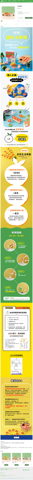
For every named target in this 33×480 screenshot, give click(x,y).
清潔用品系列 (23, 0)
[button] (15, 12)
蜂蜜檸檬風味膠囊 (14, 462)
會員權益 (13, 1)
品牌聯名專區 (19, 0)
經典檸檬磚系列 (14, 0)
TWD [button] (27, 1)
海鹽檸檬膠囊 (23, 462)
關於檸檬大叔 (9, 0)
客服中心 (16, 1)
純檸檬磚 (3, 462)
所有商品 (9, 1)
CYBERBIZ (22, 478)
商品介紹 (6, 24)
